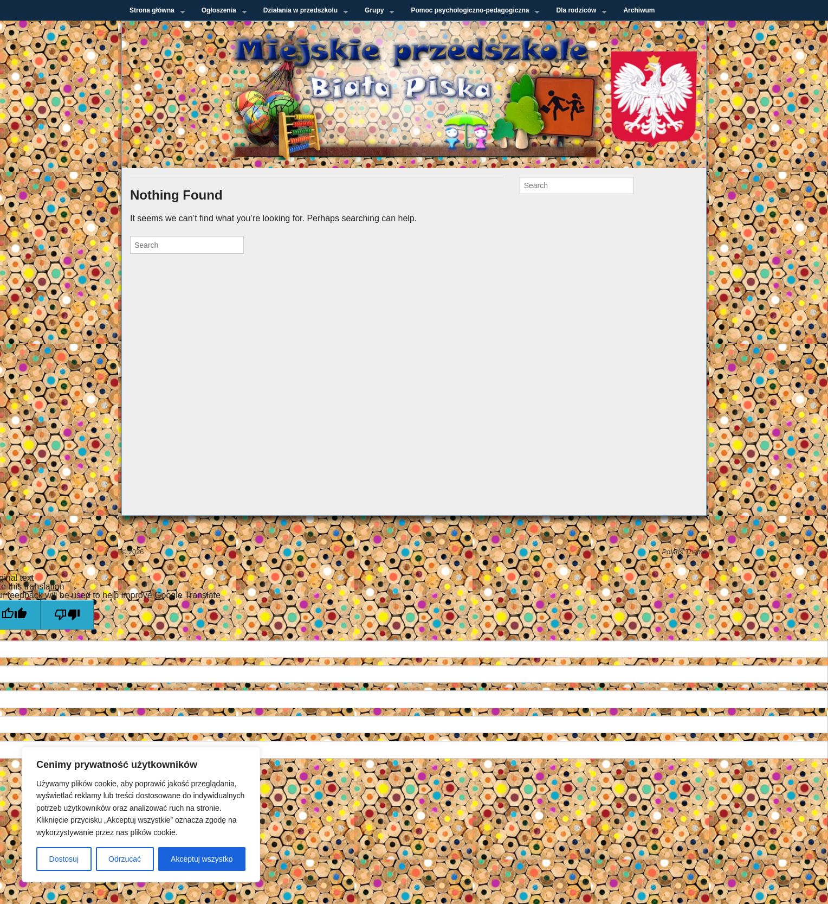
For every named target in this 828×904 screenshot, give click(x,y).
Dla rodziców (576, 10)
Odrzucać (124, 859)
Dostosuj (64, 859)
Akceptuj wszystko (201, 859)
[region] (141, 814)
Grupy (374, 10)
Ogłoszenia (219, 10)
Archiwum (639, 10)
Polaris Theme (684, 552)
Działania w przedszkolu (300, 10)
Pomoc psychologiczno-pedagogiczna (470, 10)
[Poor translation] (67, 615)
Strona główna (152, 10)
